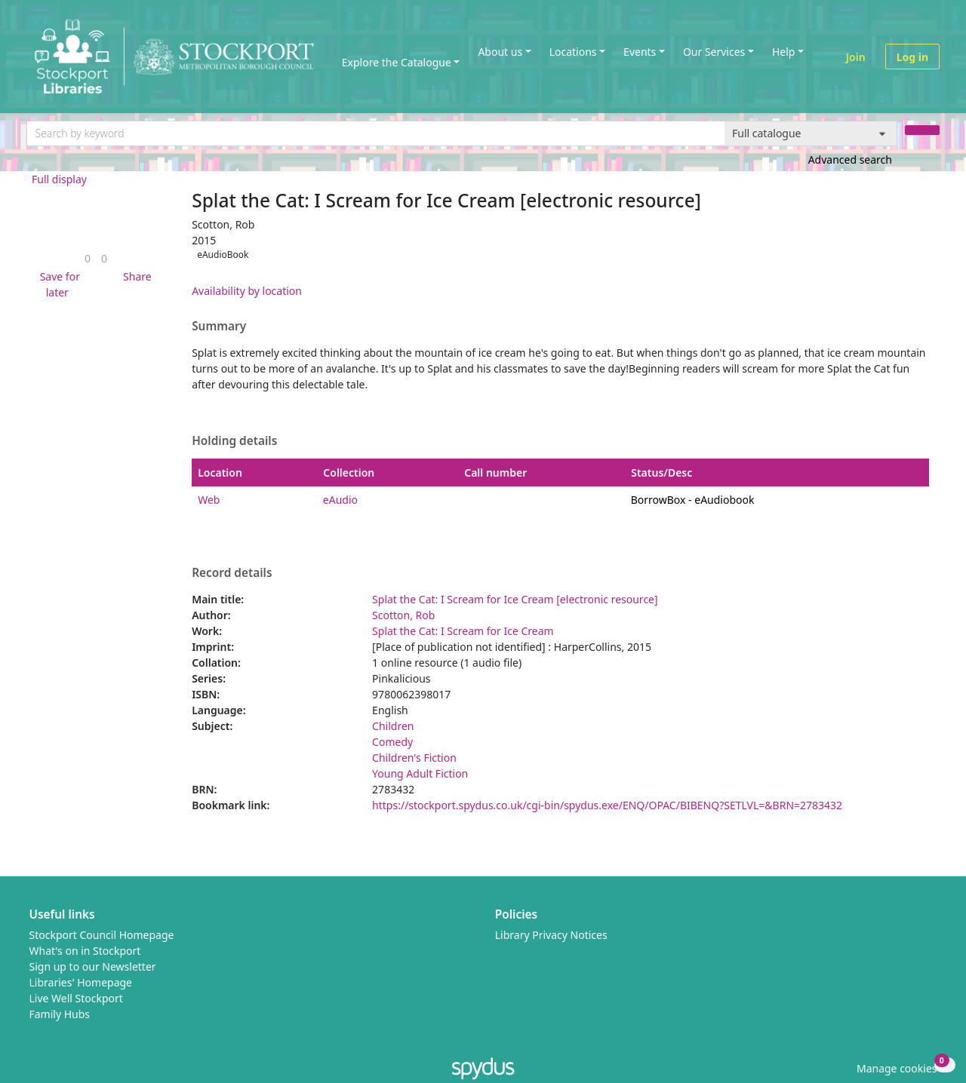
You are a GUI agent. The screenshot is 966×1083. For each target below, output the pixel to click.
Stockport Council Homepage (101, 935)
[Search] (922, 130)
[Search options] (810, 133)
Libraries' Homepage (81, 982)
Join (856, 57)
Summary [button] (219, 326)
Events (639, 51)
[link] (88, 258)
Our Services (714, 51)
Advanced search (850, 159)
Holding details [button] (234, 441)
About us (500, 51)
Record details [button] (232, 573)
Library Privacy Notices (551, 935)
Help (783, 51)
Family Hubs (60, 1014)
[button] (57, 284)
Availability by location (247, 291)
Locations (573, 51)
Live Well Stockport (76, 998)
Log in (912, 57)
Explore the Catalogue (396, 62)
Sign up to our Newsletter (92, 966)
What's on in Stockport (85, 950)
